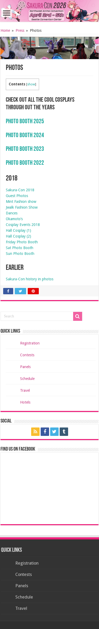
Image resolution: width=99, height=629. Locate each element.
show (31, 84)
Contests (27, 355)
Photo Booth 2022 (25, 163)
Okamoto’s (14, 219)
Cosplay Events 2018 (23, 225)
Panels (25, 367)
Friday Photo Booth (22, 242)
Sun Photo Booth (20, 253)
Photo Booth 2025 (25, 121)
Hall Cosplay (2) (18, 236)
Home (5, 30)
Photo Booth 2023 (25, 149)
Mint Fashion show (21, 201)
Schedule (27, 379)
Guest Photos (17, 196)
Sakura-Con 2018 (20, 190)
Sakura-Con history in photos (29, 279)
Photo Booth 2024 (25, 135)
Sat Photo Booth (19, 248)
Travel (25, 390)
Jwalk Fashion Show (21, 207)
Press (20, 30)
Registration (30, 343)
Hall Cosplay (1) (18, 230)
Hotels (25, 402)
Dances (11, 213)
